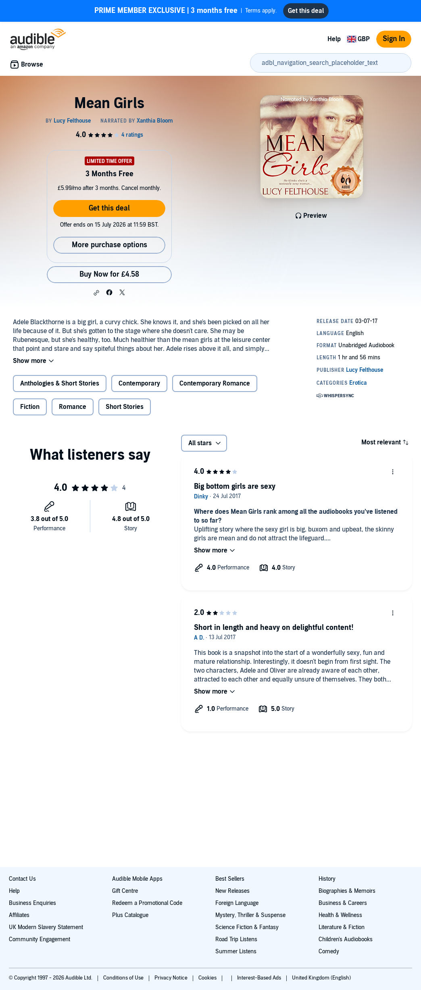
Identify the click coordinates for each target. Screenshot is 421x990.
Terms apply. (185, 11)
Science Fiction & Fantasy (247, 927)
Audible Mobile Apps (137, 878)
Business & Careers (343, 903)
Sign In (394, 39)
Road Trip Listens (236, 939)
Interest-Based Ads (259, 978)
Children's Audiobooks (346, 939)
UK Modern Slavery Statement (46, 927)
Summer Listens (235, 951)
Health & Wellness (340, 915)
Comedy (329, 951)
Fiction (30, 407)
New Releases (232, 891)
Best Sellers (229, 878)
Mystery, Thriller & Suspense (250, 915)
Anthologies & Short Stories (59, 383)
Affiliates (19, 915)
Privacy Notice (171, 978)
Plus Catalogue (130, 915)
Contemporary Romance (214, 383)
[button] (96, 293)
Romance (72, 407)
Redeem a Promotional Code (147, 903)
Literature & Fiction (342, 927)
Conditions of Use (124, 978)
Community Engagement (39, 939)
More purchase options (109, 245)
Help (334, 39)
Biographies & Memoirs (347, 891)
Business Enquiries (32, 903)
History (327, 878)
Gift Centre (125, 891)
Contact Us (22, 878)
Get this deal (109, 208)
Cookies (208, 978)
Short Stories (125, 407)
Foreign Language (236, 903)
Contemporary (139, 383)
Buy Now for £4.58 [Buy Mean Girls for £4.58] (109, 274)
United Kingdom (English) (321, 978)
